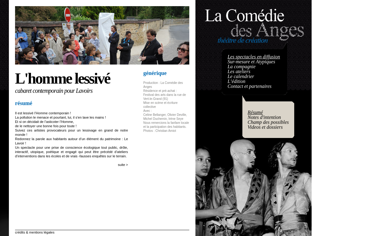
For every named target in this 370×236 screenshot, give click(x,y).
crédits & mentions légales (34, 232)
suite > (123, 165)
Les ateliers (239, 71)
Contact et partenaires (250, 86)
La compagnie (242, 66)
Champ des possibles (268, 122)
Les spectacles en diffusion (254, 56)
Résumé (255, 112)
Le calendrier (241, 76)
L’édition (236, 81)
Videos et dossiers (265, 127)
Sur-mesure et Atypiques (251, 61)
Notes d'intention (264, 117)
